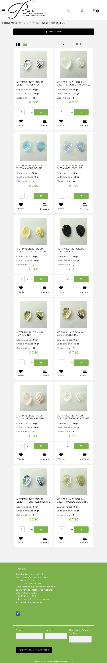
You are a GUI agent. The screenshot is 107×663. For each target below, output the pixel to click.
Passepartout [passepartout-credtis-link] (66, 661)
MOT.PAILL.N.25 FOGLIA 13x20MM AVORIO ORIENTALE (73, 83)
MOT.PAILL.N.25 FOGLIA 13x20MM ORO (29, 333)
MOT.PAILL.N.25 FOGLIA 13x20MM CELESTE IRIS (70, 166)
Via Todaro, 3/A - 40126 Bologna (32, 577)
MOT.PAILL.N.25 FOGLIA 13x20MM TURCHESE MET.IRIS (33, 500)
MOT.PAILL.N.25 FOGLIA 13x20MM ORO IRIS (70, 333)
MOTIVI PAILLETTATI (12, 23)
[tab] (19, 45)
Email (19, 630)
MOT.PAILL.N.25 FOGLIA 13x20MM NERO (70, 250)
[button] (34, 650)
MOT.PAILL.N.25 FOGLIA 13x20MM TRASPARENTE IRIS (73, 417)
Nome (49, 630)
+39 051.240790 (27, 580)
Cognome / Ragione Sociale (80, 632)
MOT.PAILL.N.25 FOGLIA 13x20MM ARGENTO (29, 83)
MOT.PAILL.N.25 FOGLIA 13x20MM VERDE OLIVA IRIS (72, 500)
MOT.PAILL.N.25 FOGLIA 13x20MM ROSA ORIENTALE (31, 417)
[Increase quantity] (32, 112)
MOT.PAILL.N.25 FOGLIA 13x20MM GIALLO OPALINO (31, 250)
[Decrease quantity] (27, 112)
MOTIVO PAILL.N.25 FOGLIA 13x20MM (46, 23)
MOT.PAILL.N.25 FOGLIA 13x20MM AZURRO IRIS (29, 166)
